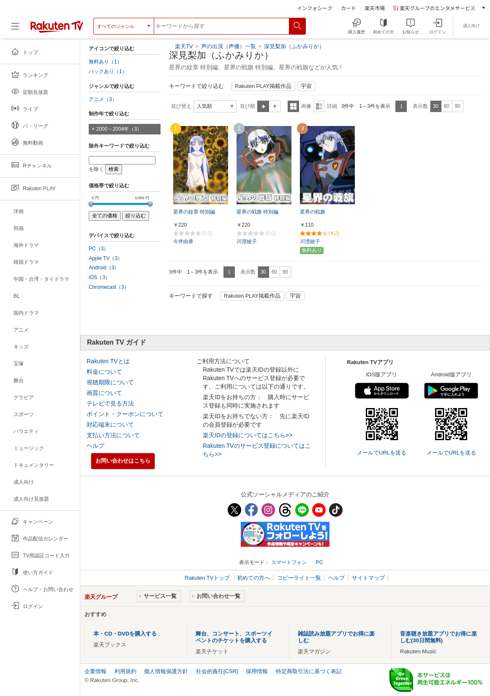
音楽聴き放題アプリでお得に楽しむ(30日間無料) (438, 637)
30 (435, 106)
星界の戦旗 (312, 212)
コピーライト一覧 (299, 578)
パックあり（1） (108, 71)
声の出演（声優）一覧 (228, 46)
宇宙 (306, 86)
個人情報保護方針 (166, 671)
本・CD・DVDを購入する (125, 633)
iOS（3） (99, 277)
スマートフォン (289, 562)
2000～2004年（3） (119, 129)
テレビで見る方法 (110, 403)
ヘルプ (95, 445)
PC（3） (99, 249)
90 (457, 106)
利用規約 (125, 671)
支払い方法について (113, 435)
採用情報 (257, 671)
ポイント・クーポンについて (125, 414)
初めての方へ (253, 578)
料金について (104, 371)
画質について (104, 392)
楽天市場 (375, 7)
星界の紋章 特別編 (194, 212)
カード (348, 7)
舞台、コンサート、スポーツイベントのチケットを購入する (234, 637)
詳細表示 (319, 106)
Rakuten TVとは (108, 361)
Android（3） (104, 268)
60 (446, 106)
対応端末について (110, 424)
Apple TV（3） (105, 258)
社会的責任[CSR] (217, 671)
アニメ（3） (103, 99)
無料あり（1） (105, 62)
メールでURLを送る (381, 452)
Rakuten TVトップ (208, 578)
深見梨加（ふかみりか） (294, 46)
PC (319, 562)
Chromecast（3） (109, 287)
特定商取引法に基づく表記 (309, 671)
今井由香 (183, 241)
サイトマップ (368, 578)
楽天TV (184, 46)
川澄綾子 (247, 241)
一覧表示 (293, 106)
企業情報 (95, 671)
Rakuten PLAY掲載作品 (263, 86)
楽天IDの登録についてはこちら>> (247, 435)
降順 (274, 106)
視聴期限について (110, 382)
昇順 (263, 106)
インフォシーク (314, 7)
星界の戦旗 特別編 (257, 212)
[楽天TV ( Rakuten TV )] (56, 26)
